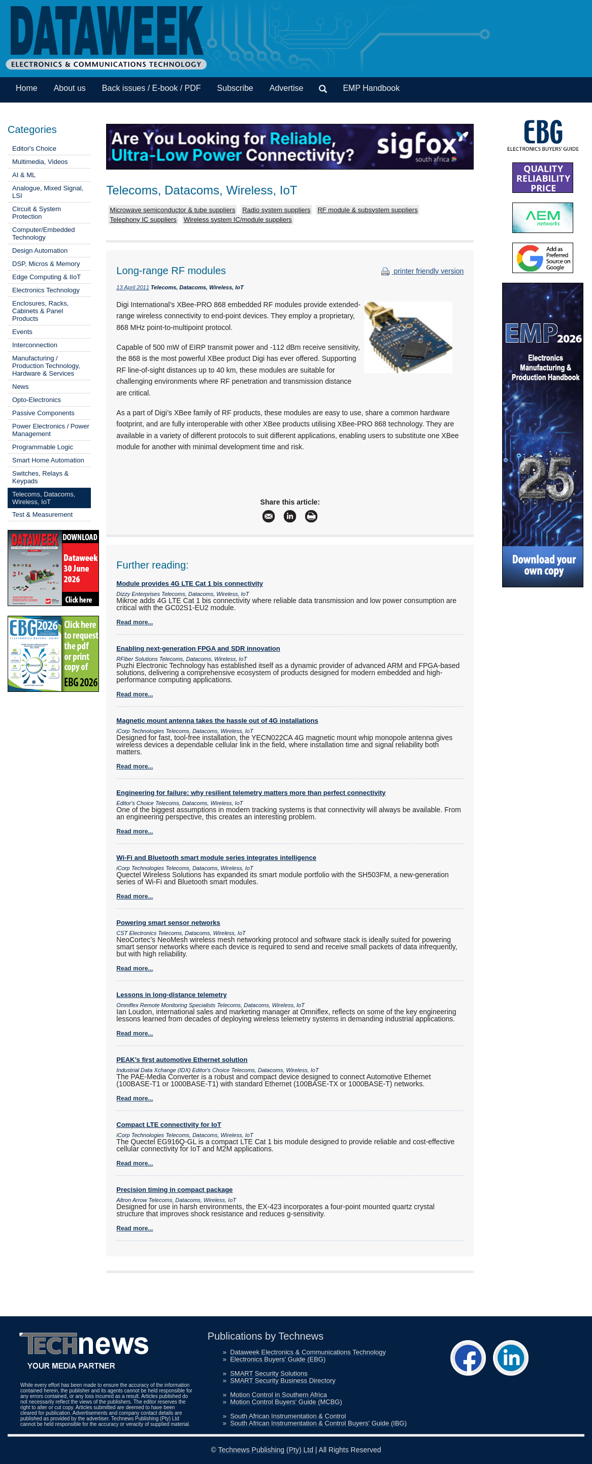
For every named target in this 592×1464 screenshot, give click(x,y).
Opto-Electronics (36, 400)
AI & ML (24, 175)
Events (22, 332)
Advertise (287, 88)
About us (70, 88)
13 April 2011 (132, 287)
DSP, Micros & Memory (46, 264)
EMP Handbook (371, 88)
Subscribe (235, 88)
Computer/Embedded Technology (43, 233)
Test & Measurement (42, 514)
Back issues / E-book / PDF (151, 88)
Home (27, 88)
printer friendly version (421, 271)
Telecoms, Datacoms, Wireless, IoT (43, 498)
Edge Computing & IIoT (46, 277)
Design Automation (40, 250)
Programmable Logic (42, 447)
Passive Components (43, 413)
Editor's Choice (34, 148)
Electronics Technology (46, 290)
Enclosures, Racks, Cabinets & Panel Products (40, 311)
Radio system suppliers (276, 210)
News (20, 386)
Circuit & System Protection (36, 212)
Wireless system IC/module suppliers (238, 219)
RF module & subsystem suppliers (367, 210)
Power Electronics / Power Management (50, 430)
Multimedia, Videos (40, 161)
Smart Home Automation (48, 460)
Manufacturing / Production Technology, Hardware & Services (46, 365)
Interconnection (34, 345)
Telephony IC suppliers (143, 219)
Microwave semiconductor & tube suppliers (172, 210)
